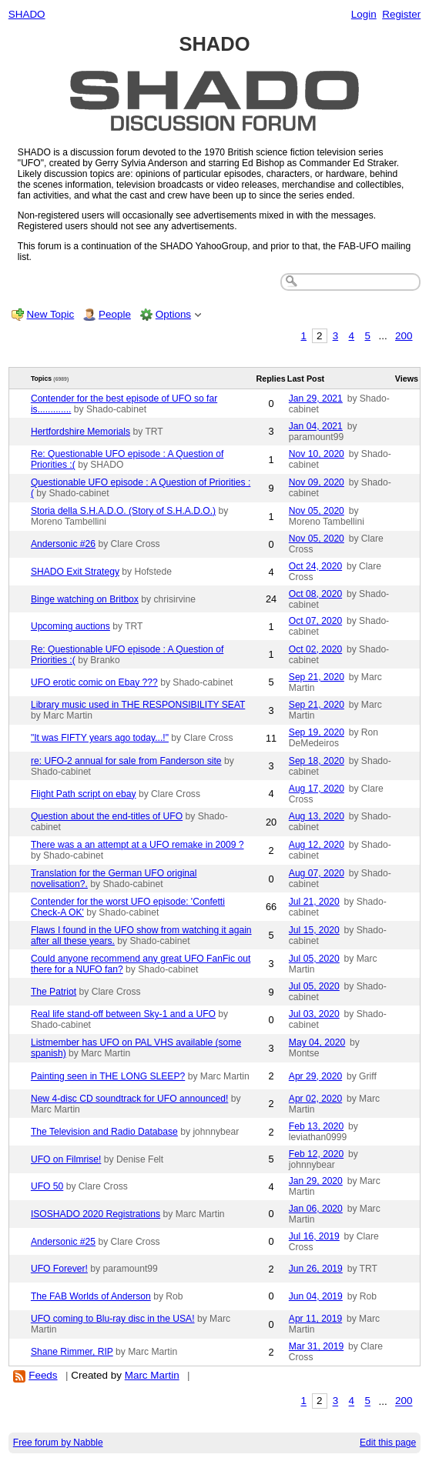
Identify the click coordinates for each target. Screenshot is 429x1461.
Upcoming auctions (70, 626)
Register (401, 14)
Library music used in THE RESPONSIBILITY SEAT (138, 704)
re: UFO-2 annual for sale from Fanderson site (126, 761)
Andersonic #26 (63, 544)
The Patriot (53, 991)
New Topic (51, 314)
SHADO (26, 14)
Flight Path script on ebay (83, 794)
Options (173, 314)
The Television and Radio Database (104, 1131)
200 (403, 336)
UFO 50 (47, 1186)
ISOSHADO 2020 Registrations (95, 1214)
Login (364, 14)
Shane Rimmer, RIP (72, 1351)
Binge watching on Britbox (85, 599)
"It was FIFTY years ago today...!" (100, 737)
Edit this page (388, 1442)
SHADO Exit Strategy (75, 571)
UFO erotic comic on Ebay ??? (94, 682)
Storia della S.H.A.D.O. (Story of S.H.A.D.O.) (123, 510)
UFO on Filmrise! (66, 1159)
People (115, 314)
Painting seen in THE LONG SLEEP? (108, 1076)
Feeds (42, 1375)
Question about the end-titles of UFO (107, 816)
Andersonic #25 (63, 1241)
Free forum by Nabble (58, 1442)
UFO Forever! (59, 1268)
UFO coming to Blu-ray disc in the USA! (113, 1318)
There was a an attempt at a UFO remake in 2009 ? (137, 844)
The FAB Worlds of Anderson (91, 1296)
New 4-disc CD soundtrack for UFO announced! (129, 1098)
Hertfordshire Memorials (80, 431)
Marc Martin (152, 1375)
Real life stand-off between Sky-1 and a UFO (123, 1014)
